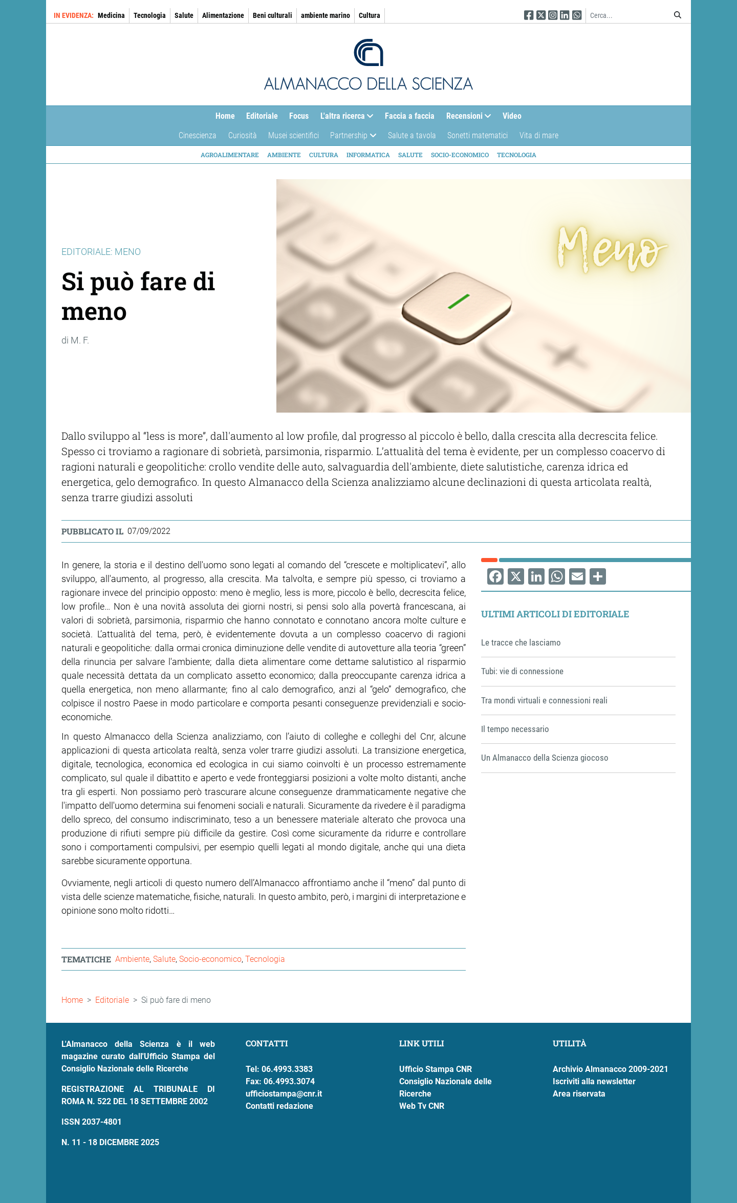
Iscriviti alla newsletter (594, 1081)
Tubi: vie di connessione (522, 671)
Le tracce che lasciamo (521, 642)
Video (512, 116)
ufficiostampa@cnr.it (284, 1094)
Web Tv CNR (421, 1106)
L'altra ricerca (344, 118)
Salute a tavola (412, 135)
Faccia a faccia (410, 116)
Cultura (369, 15)
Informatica (368, 155)
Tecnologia (150, 15)
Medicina (111, 15)
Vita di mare (538, 135)
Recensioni (466, 118)
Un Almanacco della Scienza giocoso (545, 758)
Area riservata (579, 1094)
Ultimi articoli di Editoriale (555, 614)
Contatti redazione (279, 1106)
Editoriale (262, 116)
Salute (184, 15)
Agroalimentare (230, 155)
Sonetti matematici (477, 135)
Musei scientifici (293, 135)
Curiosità (242, 135)
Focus (299, 116)
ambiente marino (325, 15)
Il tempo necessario (515, 729)
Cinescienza (197, 135)
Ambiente (284, 155)
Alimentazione (223, 15)
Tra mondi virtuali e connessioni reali (544, 700)
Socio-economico (460, 155)
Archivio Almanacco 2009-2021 (610, 1069)
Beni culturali (272, 15)
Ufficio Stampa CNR (435, 1069)
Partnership (350, 138)
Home (225, 116)
